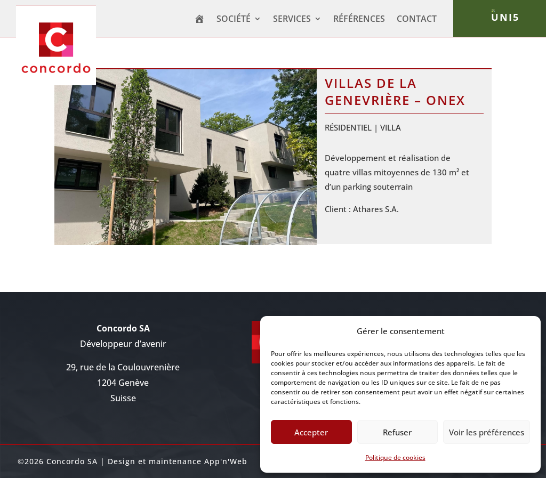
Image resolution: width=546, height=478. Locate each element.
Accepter (311, 432)
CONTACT (417, 20)
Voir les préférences (486, 432)
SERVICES (292, 20)
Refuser (397, 432)
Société (233, 20)
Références (359, 20)
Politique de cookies (395, 457)
